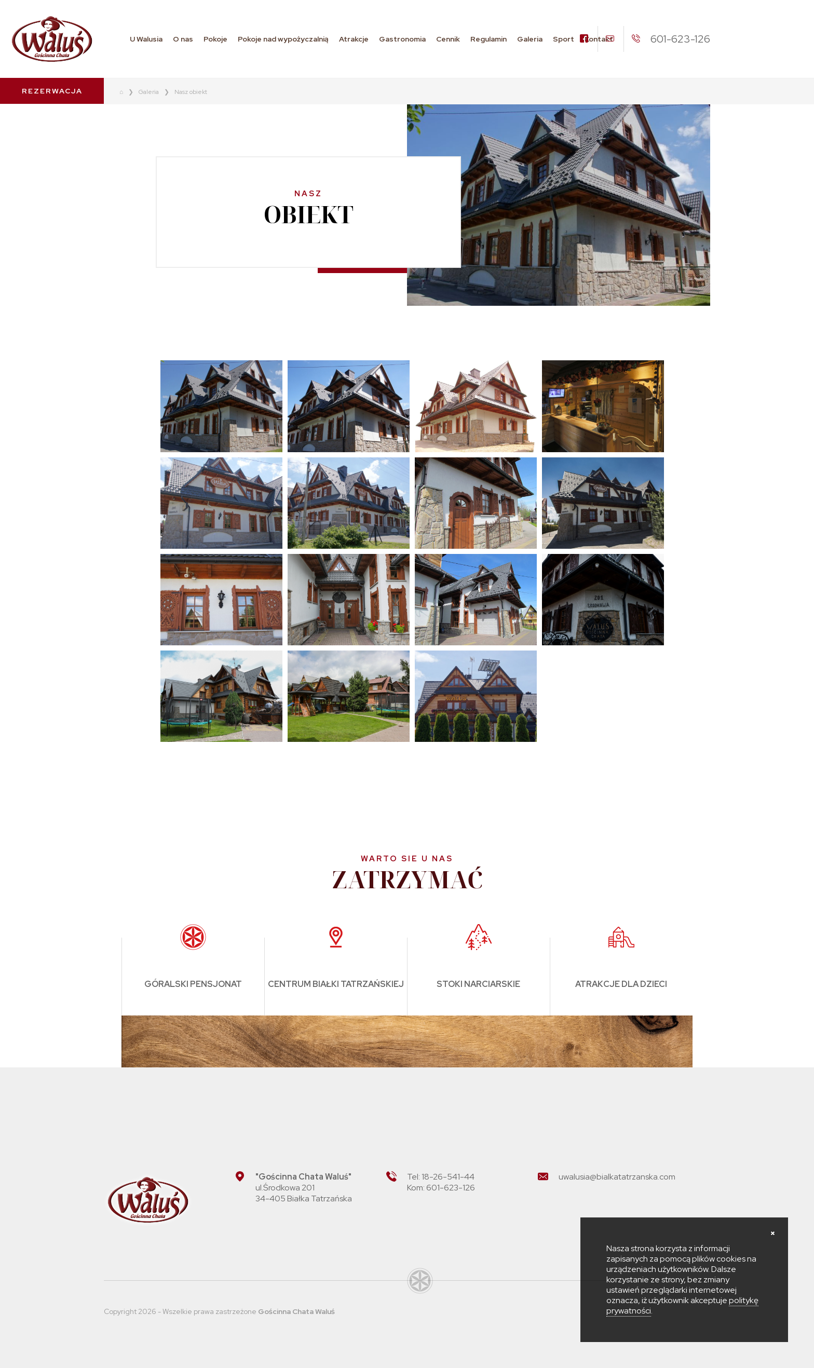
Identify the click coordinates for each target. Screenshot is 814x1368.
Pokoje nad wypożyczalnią (283, 39)
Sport (563, 39)
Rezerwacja (52, 91)
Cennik (448, 39)
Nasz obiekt (190, 92)
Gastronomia (402, 39)
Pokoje (215, 39)
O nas (183, 39)
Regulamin (488, 39)
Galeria (529, 39)
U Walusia (146, 39)
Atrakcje (354, 39)
